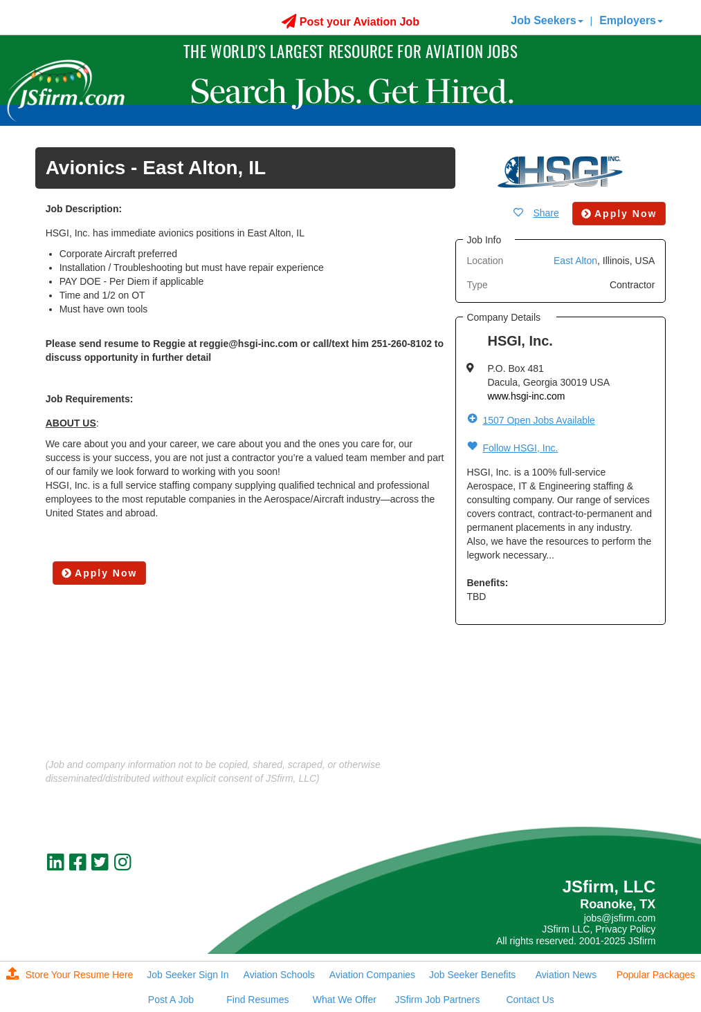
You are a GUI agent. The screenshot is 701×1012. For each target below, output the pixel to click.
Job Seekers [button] (547, 20)
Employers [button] (631, 20)
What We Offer (344, 999)
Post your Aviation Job (350, 22)
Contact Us (530, 999)
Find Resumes (257, 999)
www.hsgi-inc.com (526, 396)
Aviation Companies (372, 974)
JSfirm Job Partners (437, 999)
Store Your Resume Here (70, 974)
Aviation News (566, 974)
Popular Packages (656, 974)
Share (545, 212)
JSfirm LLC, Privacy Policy (598, 929)
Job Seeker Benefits (472, 974)
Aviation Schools (279, 974)
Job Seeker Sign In (187, 974)
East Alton (575, 260)
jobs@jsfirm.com (620, 918)
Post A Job (171, 999)
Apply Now (100, 573)
